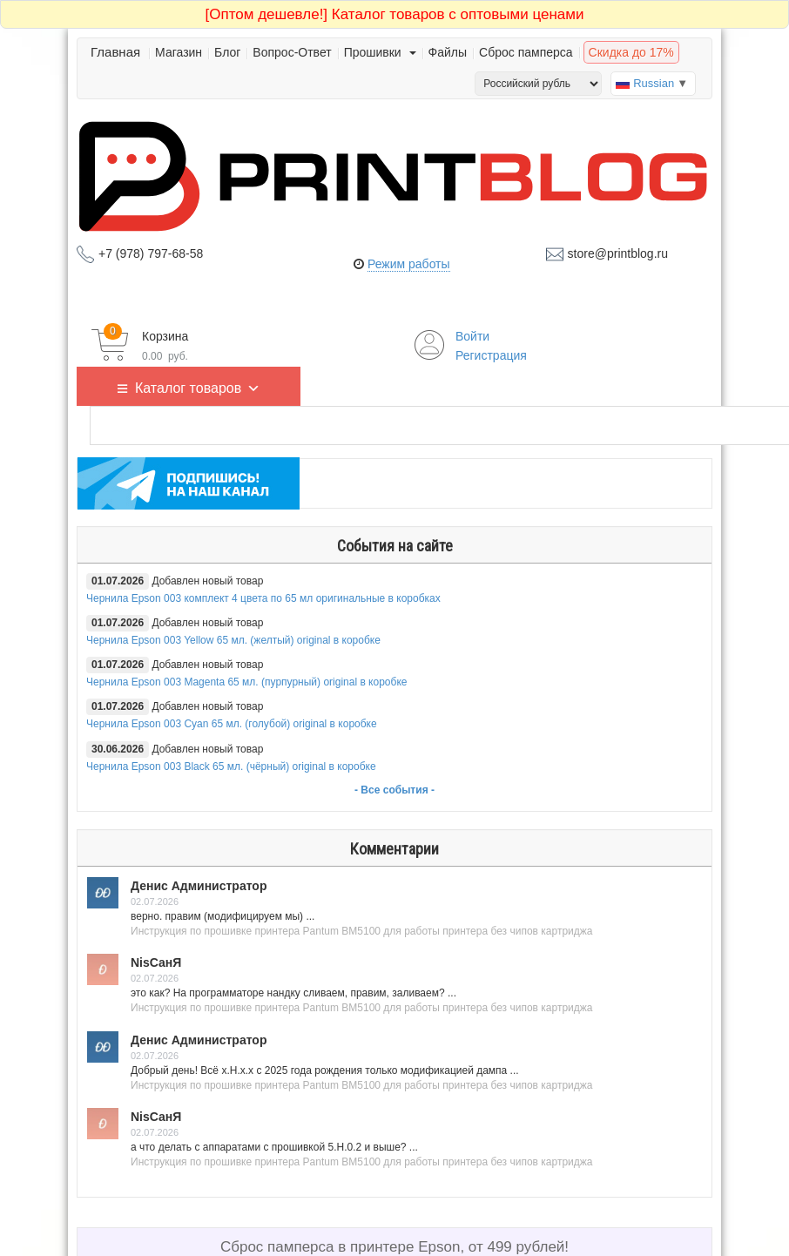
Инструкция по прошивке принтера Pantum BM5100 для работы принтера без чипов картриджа (361, 931)
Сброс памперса (526, 52)
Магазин (178, 52)
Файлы (447, 52)
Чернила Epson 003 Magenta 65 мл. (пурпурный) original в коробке (246, 682)
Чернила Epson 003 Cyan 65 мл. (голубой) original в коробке (231, 724)
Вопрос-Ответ (292, 52)
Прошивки (380, 52)
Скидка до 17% (631, 52)
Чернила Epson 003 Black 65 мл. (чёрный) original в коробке (231, 766)
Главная (115, 51)
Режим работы (409, 264)
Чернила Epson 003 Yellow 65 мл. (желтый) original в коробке (233, 640)
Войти (472, 336)
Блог (227, 52)
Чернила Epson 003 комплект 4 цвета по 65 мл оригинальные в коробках (263, 598)
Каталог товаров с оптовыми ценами (395, 14)
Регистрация (491, 355)
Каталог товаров (197, 386)
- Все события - (394, 790)
